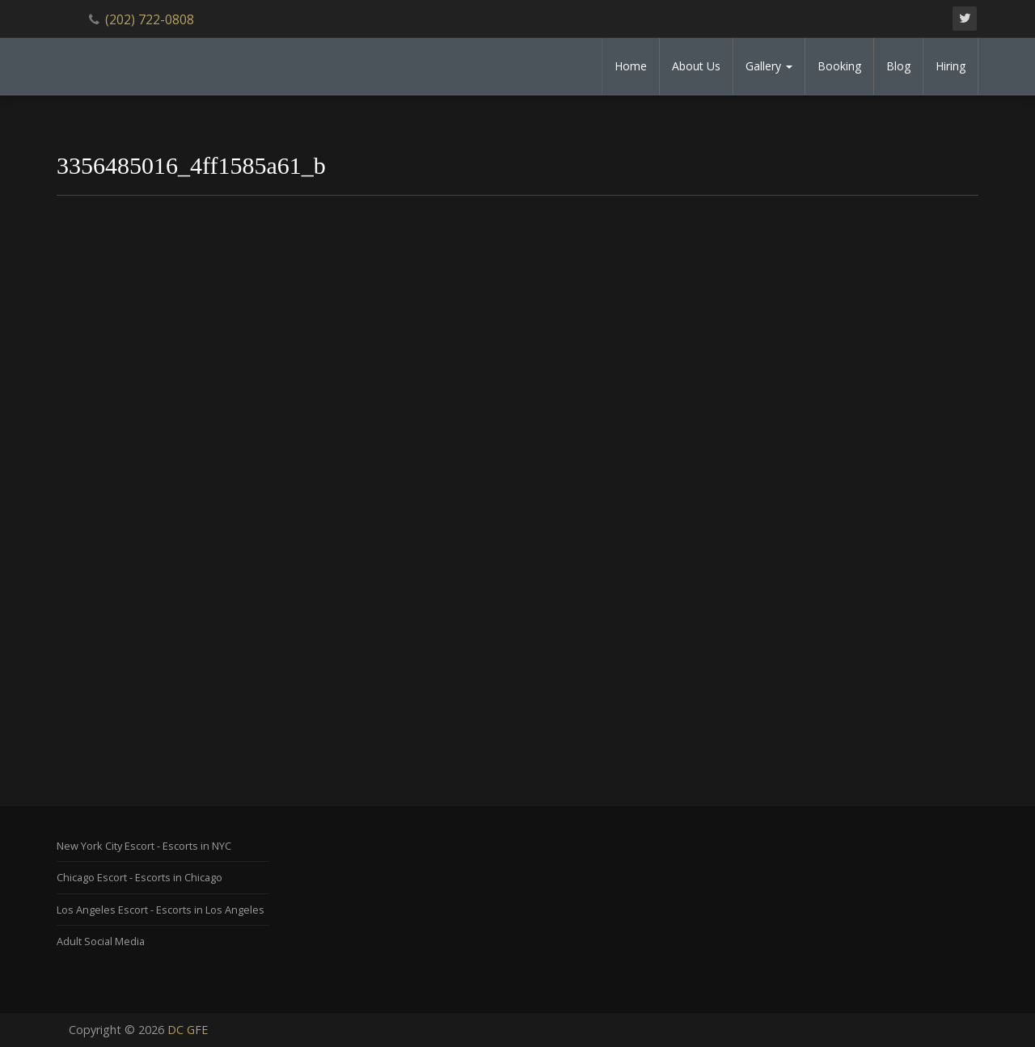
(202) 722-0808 (149, 19)
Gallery (769, 66)
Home (631, 66)
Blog (898, 66)
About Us (696, 66)
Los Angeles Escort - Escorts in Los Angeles (160, 909)
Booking (839, 66)
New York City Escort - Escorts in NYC (144, 845)
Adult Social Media (101, 941)
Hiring (950, 66)
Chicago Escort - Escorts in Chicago (139, 877)
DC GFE (187, 1029)
